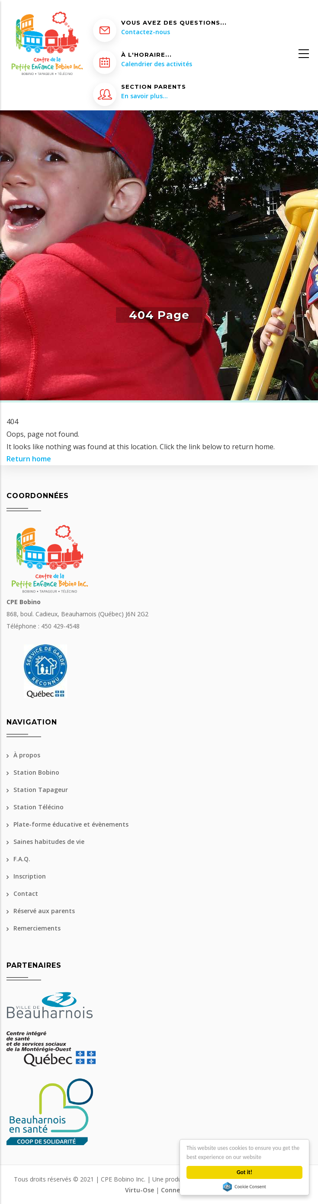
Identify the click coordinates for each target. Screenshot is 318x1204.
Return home (28, 459)
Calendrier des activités (156, 64)
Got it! (244, 1172)
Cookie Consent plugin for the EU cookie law (244, 1186)
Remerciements (37, 928)
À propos (26, 755)
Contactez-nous (145, 32)
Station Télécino (38, 807)
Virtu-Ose (139, 1190)
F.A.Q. (21, 859)
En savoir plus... (144, 96)
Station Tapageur (40, 789)
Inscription (29, 876)
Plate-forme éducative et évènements (70, 824)
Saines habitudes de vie (48, 841)
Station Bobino (36, 772)
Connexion (177, 1190)
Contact (25, 893)
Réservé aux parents (44, 911)
